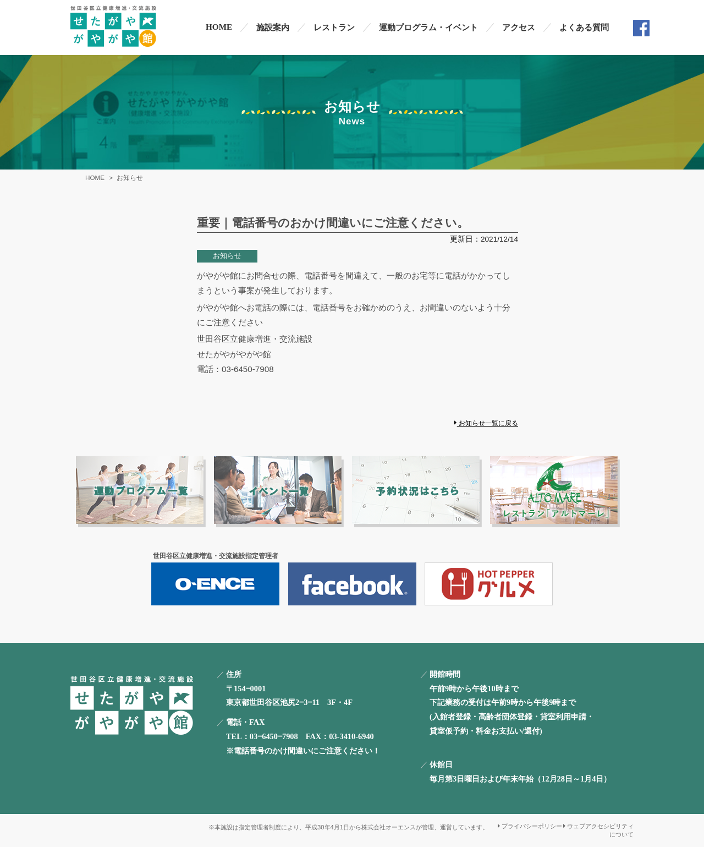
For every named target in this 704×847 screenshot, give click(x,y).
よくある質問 (584, 27)
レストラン (334, 27)
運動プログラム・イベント (428, 27)
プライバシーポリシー (530, 826)
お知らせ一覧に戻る (486, 423)
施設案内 (272, 27)
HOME (219, 26)
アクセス (518, 27)
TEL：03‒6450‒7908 (262, 736)
